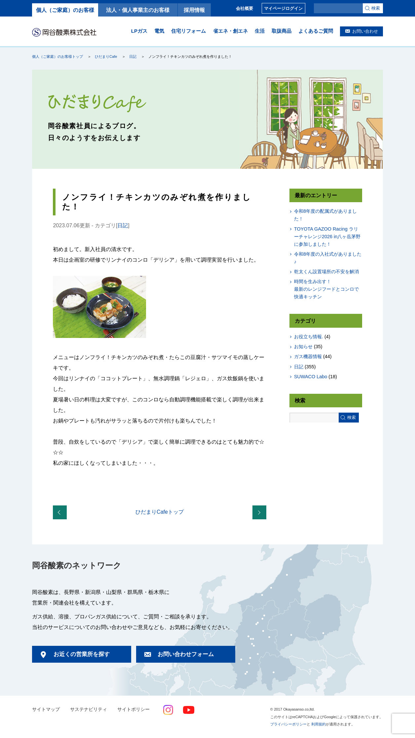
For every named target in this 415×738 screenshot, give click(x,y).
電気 (159, 31)
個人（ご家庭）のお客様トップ (57, 56)
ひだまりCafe (106, 56)
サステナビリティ (88, 709)
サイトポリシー (133, 709)
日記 (132, 56)
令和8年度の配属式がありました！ (325, 214)
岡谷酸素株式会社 (64, 32)
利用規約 (318, 724)
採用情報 (194, 10)
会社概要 (244, 8)
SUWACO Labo (310, 376)
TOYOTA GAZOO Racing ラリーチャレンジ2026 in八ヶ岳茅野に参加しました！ (327, 236)
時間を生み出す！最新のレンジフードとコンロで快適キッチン (326, 289)
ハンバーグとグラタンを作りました (261, 513)
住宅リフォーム (188, 31)
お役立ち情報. (308, 336)
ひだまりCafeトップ (159, 512)
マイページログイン (283, 8)
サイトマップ (46, 709)
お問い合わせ (365, 31)
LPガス (139, 31)
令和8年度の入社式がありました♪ (327, 257)
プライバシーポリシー (288, 724)
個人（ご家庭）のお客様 (65, 10)
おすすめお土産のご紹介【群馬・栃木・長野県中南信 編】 (61, 513)
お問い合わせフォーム (186, 654)
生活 (260, 31)
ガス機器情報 (308, 356)
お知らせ (303, 346)
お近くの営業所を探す (82, 654)
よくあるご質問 (315, 31)
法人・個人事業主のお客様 (138, 10)
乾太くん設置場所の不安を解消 (326, 271)
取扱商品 (281, 31)
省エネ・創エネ (230, 31)
